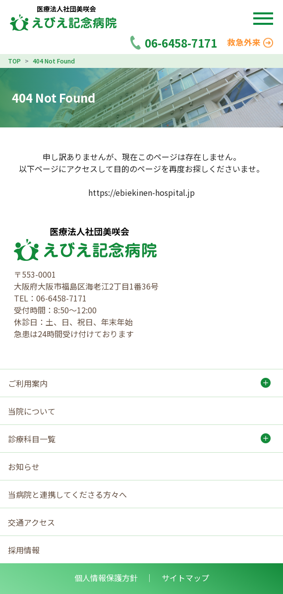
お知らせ (24, 467)
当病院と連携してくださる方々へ (67, 494)
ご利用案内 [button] (28, 383)
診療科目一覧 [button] (32, 439)
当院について (32, 411)
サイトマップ (185, 578)
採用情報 (24, 550)
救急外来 (250, 42)
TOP (14, 61)
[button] (263, 18)
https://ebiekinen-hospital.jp (141, 192)
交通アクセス (31, 522)
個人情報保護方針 (106, 578)
